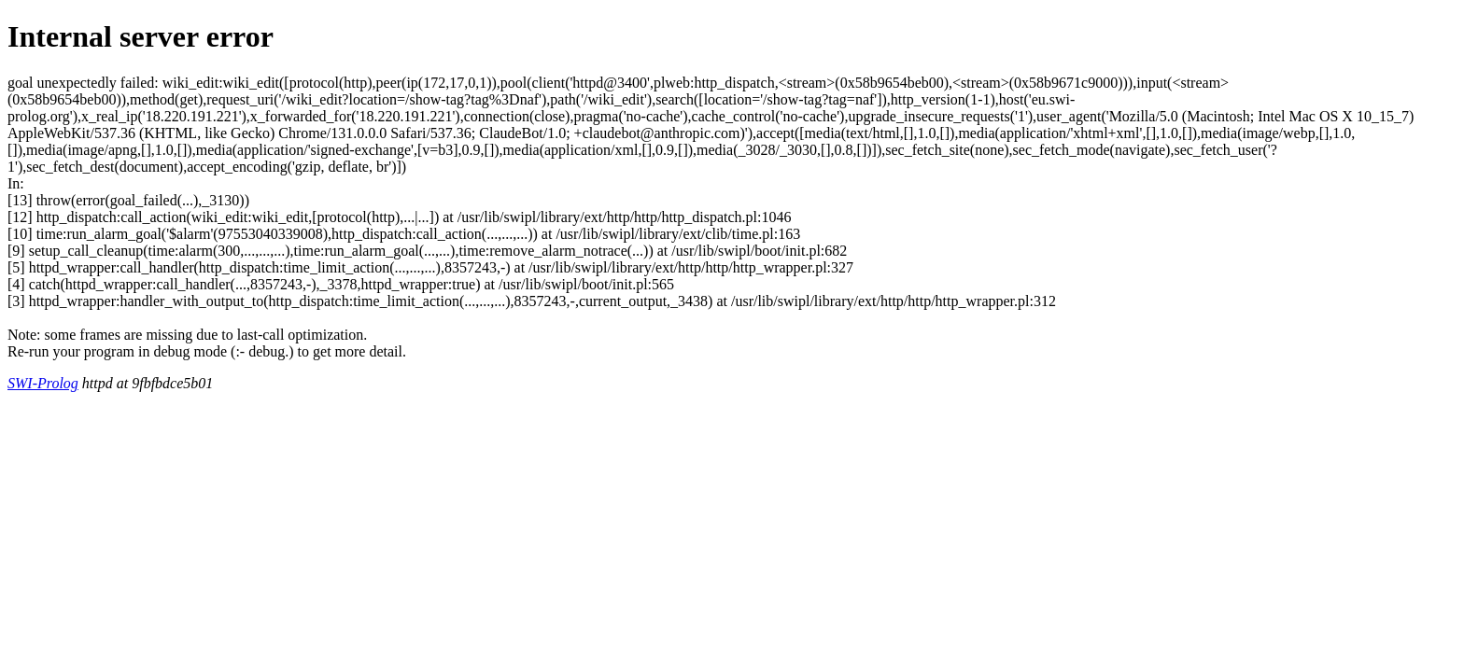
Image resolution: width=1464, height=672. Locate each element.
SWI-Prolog (42, 383)
